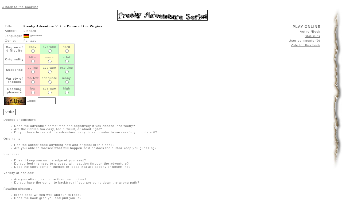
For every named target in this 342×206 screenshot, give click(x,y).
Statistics (312, 36)
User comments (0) (304, 40)
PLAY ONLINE (306, 27)
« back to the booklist (20, 7)
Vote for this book (305, 45)
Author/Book (310, 31)
